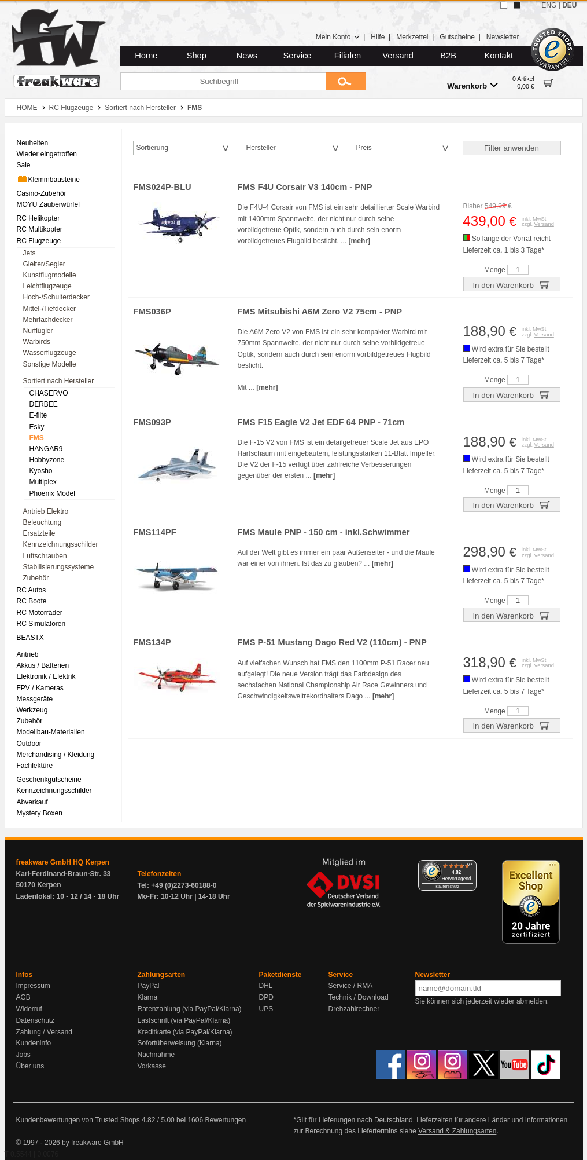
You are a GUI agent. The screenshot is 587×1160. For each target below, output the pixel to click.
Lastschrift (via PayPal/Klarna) (184, 1020)
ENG (548, 5)
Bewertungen (225, 1120)
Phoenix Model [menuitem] (52, 493)
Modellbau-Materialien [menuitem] (51, 732)
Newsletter (502, 37)
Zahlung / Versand (44, 1032)
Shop (196, 55)
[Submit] (346, 81)
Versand (398, 55)
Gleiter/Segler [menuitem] (44, 264)
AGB (23, 997)
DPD (266, 997)
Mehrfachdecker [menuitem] (48, 320)
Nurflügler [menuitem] (38, 331)
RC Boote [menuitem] (32, 601)
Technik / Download (358, 997)
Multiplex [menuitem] (43, 482)
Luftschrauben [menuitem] (45, 556)
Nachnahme (156, 1055)
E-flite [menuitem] (38, 415)
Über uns (30, 1066)
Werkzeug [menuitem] (32, 710)
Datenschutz (35, 1020)
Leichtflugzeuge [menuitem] (47, 286)
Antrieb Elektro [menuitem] (46, 511)
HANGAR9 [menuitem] (46, 449)
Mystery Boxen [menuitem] (39, 813)
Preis (364, 148)
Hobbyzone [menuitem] (47, 460)
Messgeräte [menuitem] (35, 699)
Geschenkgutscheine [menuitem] (49, 779)
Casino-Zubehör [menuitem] (42, 193)
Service (297, 55)
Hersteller (261, 148)
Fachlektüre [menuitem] (35, 766)
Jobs (23, 1055)
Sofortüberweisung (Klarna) (180, 1043)
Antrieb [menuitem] (28, 654)
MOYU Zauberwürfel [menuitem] (48, 204)
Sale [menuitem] (24, 165)
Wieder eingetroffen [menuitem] (47, 154)
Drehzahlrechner (354, 1009)
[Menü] (470, 867)
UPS (266, 1009)
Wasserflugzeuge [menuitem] (49, 353)
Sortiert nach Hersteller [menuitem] (58, 381)
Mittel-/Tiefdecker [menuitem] (49, 309)
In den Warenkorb (511, 284)
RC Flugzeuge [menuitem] (39, 241)
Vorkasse (152, 1066)
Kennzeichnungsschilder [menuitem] (60, 544)
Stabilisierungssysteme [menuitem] (58, 567)
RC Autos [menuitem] (31, 590)
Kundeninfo (33, 1043)
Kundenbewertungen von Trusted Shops (78, 1120)
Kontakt (498, 55)
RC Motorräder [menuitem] (39, 613)
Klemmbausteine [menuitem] (48, 179)
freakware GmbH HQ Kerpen (62, 862)
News (247, 55)
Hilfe (378, 37)
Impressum (33, 986)
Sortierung (152, 148)
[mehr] (359, 241)
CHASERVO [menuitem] (48, 393)
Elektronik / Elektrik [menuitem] (46, 676)
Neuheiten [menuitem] (33, 143)
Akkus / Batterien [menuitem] (43, 665)
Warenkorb (472, 85)
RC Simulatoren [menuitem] (41, 624)
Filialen (347, 55)
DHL (266, 986)
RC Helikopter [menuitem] (38, 218)
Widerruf (29, 1009)
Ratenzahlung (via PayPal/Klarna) (190, 1009)
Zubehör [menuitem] (36, 578)
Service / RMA (350, 986)
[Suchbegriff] (223, 81)
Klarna (148, 997)
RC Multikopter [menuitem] (39, 229)
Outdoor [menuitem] (29, 744)
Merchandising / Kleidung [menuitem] (56, 755)
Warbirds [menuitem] (37, 342)
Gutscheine (457, 37)
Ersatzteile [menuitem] (39, 533)
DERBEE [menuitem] (43, 404)
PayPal (149, 986)
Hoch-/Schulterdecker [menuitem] (56, 297)
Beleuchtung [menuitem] (42, 522)
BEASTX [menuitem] (30, 638)
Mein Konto (338, 37)
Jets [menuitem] (29, 253)
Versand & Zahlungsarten (457, 1131)
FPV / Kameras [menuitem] (40, 688)
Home (146, 55)
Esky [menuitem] (37, 427)
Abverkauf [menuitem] (32, 802)
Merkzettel (412, 37)
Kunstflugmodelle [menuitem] (49, 275)
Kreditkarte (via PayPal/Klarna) (185, 1032)
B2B (448, 55)
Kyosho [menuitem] (41, 471)
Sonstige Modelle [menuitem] (49, 364)
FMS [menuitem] (36, 438)
